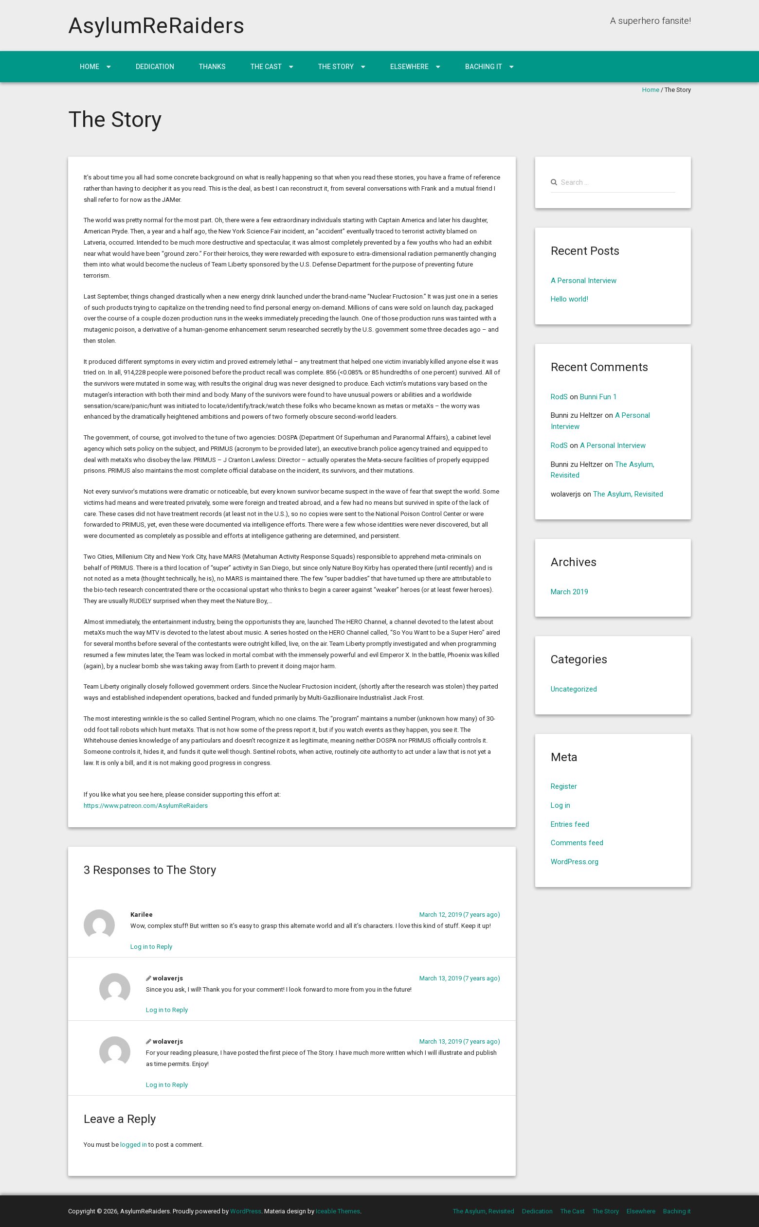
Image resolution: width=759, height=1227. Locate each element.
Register (564, 786)
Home (89, 67)
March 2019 (569, 591)
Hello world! (569, 299)
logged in (133, 1144)
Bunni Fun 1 (598, 396)
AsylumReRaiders (156, 25)
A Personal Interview (583, 280)
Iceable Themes (338, 1211)
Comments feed (577, 842)
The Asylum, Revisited (628, 494)
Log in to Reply (151, 946)
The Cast (266, 67)
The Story (336, 67)
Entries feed (570, 824)
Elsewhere (409, 67)
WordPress (245, 1211)
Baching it (483, 67)
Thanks (212, 67)
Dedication (155, 67)
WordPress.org (574, 861)
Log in (560, 805)
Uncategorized (574, 689)
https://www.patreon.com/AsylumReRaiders (146, 805)
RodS (559, 396)
